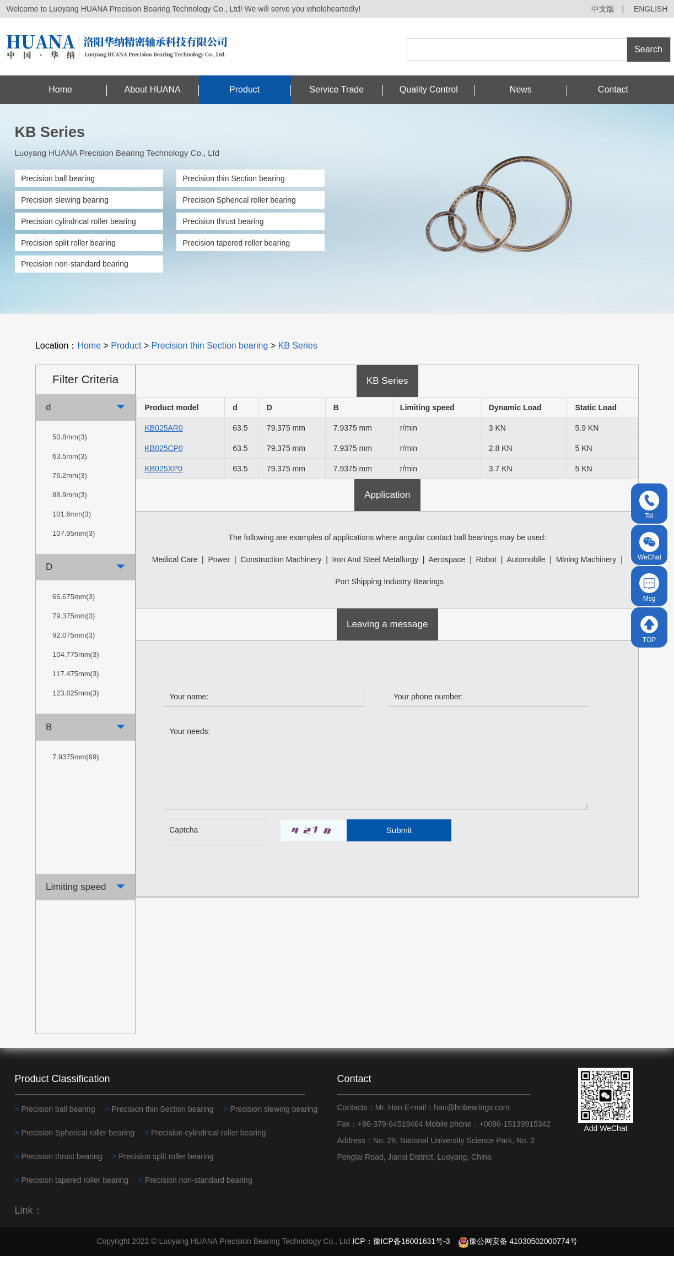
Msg (649, 587)
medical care (174, 576)
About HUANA (152, 89)
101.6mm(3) (71, 530)
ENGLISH (650, 8)
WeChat (649, 546)
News (521, 89)
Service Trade (336, 89)
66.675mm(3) (73, 613)
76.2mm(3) (69, 491)
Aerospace (446, 576)
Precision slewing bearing (65, 199)
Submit (399, 846)
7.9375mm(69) (75, 773)
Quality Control (429, 89)
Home (60, 89)
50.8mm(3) (69, 453)
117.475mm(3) (75, 690)
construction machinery (280, 576)
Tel (649, 505)
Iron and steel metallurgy (375, 576)
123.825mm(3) (75, 709)
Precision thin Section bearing (233, 178)
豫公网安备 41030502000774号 (518, 1257)
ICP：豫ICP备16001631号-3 (401, 1257)
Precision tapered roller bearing (236, 242)
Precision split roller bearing (68, 242)
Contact (613, 89)
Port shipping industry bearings (389, 598)
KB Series (297, 362)
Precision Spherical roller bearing (238, 199)
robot (486, 576)
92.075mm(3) (73, 652)
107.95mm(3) (73, 549)
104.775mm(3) (75, 671)
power (219, 576)
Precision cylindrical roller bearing (78, 221)
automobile (525, 576)
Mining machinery (586, 576)
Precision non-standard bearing (74, 263)
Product (244, 89)
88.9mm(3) (69, 511)
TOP (649, 629)
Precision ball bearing (58, 178)
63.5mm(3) (69, 472)
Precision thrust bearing (222, 221)
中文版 (602, 8)
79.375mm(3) (73, 632)
